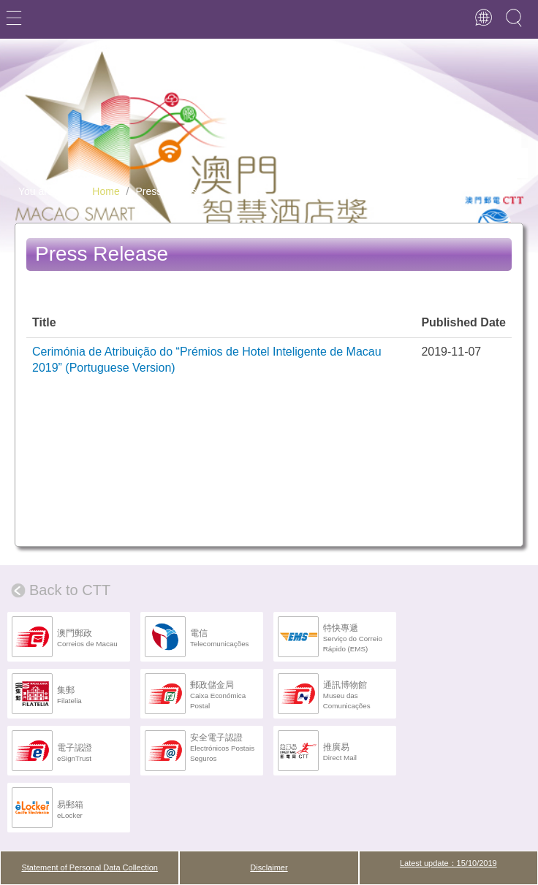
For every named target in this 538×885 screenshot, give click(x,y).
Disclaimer (268, 867)
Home (105, 191)
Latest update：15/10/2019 (448, 863)
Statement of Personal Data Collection (89, 867)
